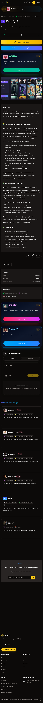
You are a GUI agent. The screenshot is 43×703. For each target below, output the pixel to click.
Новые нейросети (5, 661)
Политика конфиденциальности (9, 683)
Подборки (3, 663)
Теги (2, 672)
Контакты (25, 663)
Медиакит (25, 661)
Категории (3, 666)
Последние (30, 358)
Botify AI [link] (36, 16)
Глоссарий (3, 669)
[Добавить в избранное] (28, 256)
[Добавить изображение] (6, 375)
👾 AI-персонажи (23, 293)
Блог (24, 658)
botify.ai (38, 278)
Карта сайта (4, 689)
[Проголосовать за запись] (4, 35)
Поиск (2, 658)
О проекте (3, 680)
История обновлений (6, 692)
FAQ (24, 666)
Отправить (33, 375)
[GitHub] (2, 644)
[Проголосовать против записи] (38, 35)
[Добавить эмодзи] (10, 375)
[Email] (9, 644)
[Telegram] (6, 644)
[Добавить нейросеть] (33, 2)
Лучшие (12, 358)
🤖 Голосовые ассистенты (9, 296)
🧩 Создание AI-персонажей (23, 16)
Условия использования (7, 686)
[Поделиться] (32, 256)
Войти (38, 2)
